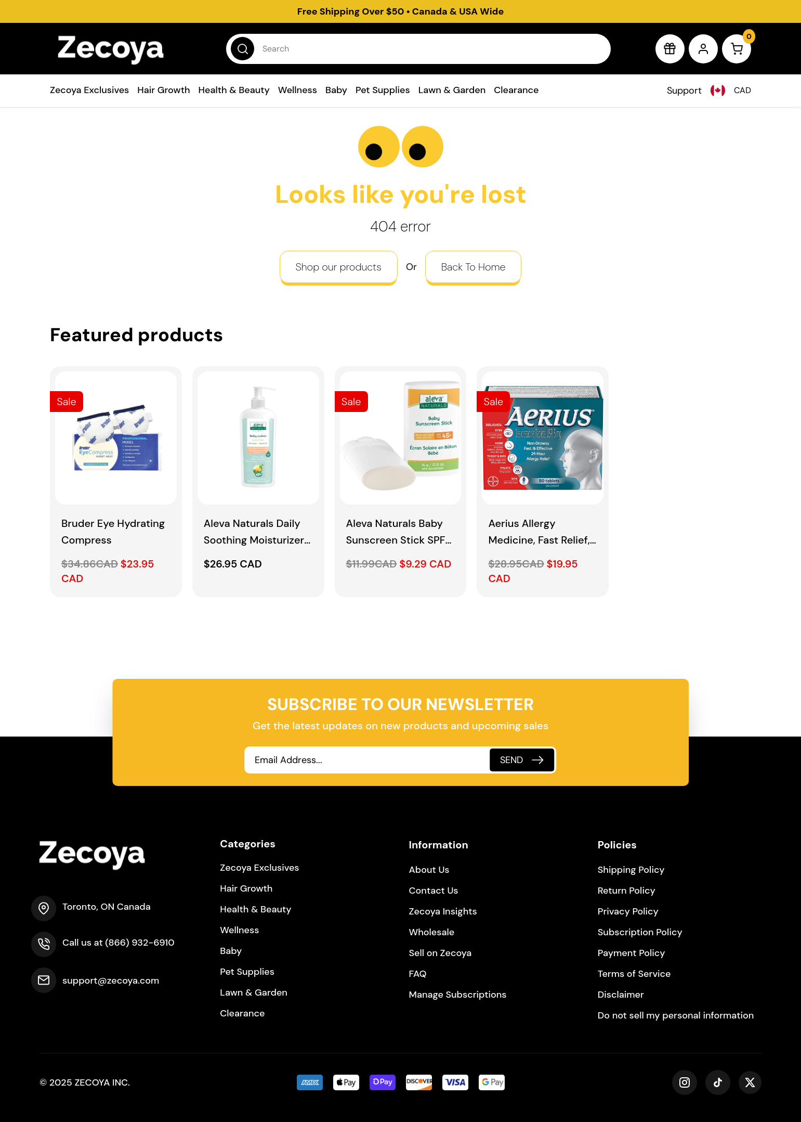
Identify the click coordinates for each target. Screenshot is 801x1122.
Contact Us (433, 890)
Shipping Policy (631, 869)
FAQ (418, 974)
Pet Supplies (383, 90)
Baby (336, 90)
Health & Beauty (234, 90)
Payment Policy (631, 953)
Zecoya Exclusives (89, 90)
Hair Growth (163, 90)
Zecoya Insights (443, 911)
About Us (429, 869)
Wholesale (432, 932)
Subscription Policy (640, 932)
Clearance (516, 90)
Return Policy (626, 890)
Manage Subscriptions (458, 994)
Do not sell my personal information (676, 1015)
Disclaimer (621, 994)
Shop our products (339, 267)
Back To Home (473, 267)
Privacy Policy (628, 911)
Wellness (297, 90)
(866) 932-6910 (139, 942)
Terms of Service (634, 974)
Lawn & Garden (452, 90)
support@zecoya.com (110, 980)
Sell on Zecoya (440, 953)
